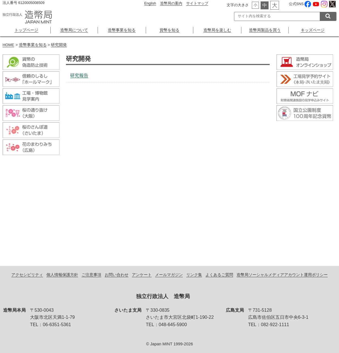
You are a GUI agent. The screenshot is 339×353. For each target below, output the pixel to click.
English (150, 3)
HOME (8, 45)
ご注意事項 (91, 274)
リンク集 (194, 274)
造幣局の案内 (171, 3)
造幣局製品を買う (265, 30)
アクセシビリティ (27, 274)
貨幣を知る (169, 30)
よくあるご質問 (219, 274)
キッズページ (313, 30)
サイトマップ (197, 3)
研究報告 (79, 75)
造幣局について (74, 30)
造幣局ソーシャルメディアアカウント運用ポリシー (282, 274)
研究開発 (59, 45)
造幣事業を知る (122, 30)
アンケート (142, 274)
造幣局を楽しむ (217, 30)
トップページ (26, 30)
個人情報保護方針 (62, 274)
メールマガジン (169, 274)
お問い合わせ (116, 274)
